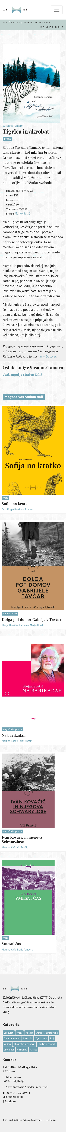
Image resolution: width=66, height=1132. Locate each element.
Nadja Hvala (22, 625)
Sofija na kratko (16, 503)
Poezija (29, 1032)
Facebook (10, 1101)
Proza (7, 138)
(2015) (23, 374)
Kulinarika (22, 1049)
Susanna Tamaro (13, 125)
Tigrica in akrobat (37, 22)
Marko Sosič (22, 213)
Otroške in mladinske (47, 1032)
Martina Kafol (9, 741)
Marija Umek (8, 625)
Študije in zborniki (47, 1043)
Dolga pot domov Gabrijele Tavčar (32, 619)
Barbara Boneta (24, 509)
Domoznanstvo (10, 613)
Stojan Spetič (24, 741)
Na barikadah (14, 735)
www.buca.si (46, 356)
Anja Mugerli (8, 509)
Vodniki (7, 1043)
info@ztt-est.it (51, 27)
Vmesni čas (11, 943)
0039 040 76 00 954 (18, 1092)
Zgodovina (41, 1038)
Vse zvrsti (9, 1032)
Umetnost (9, 1049)
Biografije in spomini (12, 729)
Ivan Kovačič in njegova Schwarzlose (22, 839)
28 (54, 1120)
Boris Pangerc (25, 949)
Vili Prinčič (22, 847)
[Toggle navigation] (57, 10)
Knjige (15, 22)
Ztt (5, 22)
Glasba (33, 1049)
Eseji (52, 1038)
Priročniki (27, 1038)
